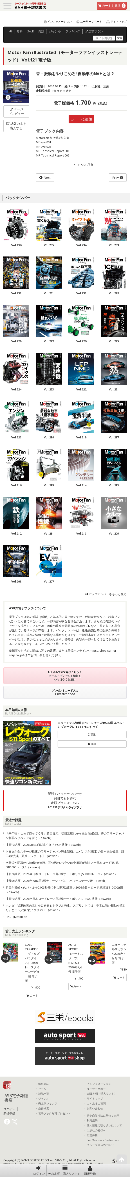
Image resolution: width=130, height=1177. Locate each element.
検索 (119, 38)
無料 (19, 31)
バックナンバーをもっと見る (106, 594)
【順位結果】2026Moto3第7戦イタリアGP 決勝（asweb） (44, 845)
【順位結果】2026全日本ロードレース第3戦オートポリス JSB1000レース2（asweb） (61, 874)
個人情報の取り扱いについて (104, 1125)
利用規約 (92, 1120)
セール (42, 1089)
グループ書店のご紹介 (100, 1145)
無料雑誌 (43, 1084)
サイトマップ (115, 21)
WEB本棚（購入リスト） (102, 1093)
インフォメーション (56, 21)
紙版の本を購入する (16, 125)
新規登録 (90, 1170)
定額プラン (94, 31)
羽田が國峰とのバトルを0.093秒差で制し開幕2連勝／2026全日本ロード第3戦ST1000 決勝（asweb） (64, 889)
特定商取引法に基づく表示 (103, 1116)
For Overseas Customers (103, 1140)
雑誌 (41, 31)
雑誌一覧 (43, 1093)
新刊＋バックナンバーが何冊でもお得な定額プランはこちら (65, 800)
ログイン (39, 1170)
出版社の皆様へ (96, 1130)
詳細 (92, 744)
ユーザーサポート (87, 21)
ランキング (72, 31)
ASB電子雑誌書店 (16, 1098)
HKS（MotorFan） (18, 917)
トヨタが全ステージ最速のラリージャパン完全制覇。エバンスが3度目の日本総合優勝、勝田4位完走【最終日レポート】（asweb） (65, 853)
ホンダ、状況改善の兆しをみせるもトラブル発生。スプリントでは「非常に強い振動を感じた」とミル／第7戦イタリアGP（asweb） (66, 907)
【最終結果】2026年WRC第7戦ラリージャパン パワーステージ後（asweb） (57, 881)
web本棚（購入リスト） (64, 1170)
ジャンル (55, 31)
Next (47, 177)
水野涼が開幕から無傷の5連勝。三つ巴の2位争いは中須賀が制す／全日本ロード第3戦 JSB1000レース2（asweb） (62, 865)
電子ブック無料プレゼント (54, 1113)
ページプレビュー (16, 111)
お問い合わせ (95, 1108)
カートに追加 (81, 119)
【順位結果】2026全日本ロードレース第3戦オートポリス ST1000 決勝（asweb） (59, 899)
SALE (30, 31)
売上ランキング (47, 1103)
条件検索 (43, 1108)
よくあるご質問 (96, 1103)
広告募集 (92, 1135)
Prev (115, 177)
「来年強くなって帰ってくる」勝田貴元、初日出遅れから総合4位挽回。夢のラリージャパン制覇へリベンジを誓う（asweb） (65, 835)
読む (92, 734)
